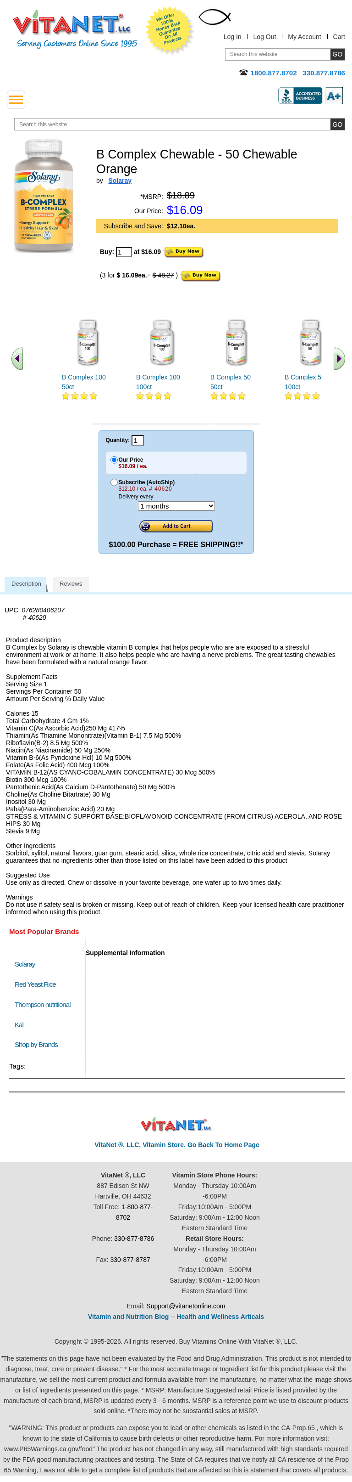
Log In (233, 36)
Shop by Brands (38, 1044)
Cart (339, 36)
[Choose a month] (176, 506)
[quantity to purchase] (124, 252)
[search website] (180, 124)
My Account (304, 36)
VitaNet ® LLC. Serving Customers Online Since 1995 (75, 29)
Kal (19, 1025)
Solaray (25, 964)
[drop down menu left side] (16, 100)
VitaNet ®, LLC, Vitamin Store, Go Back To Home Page (176, 1144)
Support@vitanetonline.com (185, 1306)
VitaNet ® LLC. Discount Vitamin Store (176, 1124)
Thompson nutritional (43, 1004)
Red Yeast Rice (35, 984)
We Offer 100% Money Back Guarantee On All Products (170, 31)
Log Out (264, 36)
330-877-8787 (130, 1259)
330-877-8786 (134, 1238)
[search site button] (337, 124)
